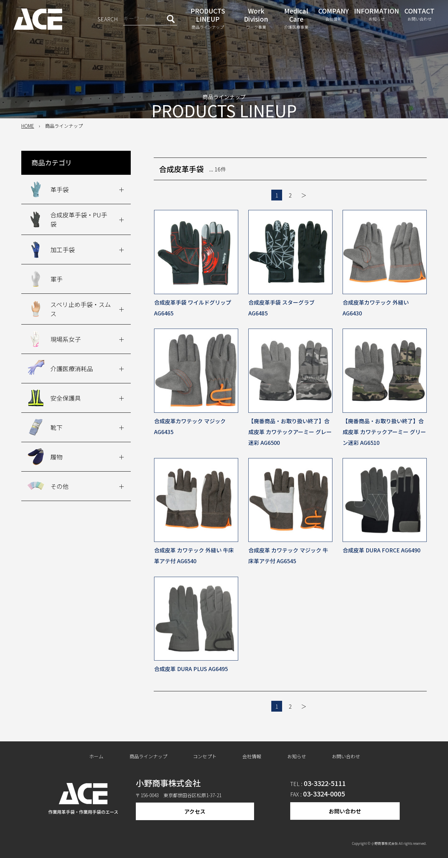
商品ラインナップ (148, 756)
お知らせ (296, 756)
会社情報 (251, 756)
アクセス (194, 811)
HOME (27, 125)
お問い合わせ (346, 756)
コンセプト (205, 756)
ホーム (96, 756)
